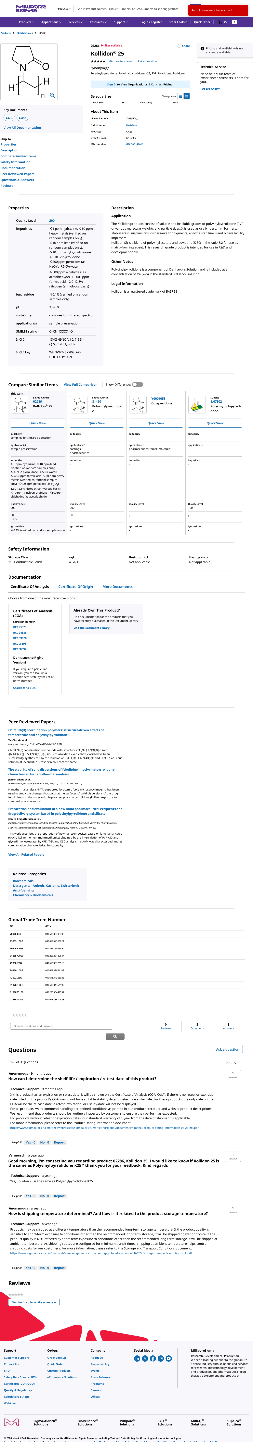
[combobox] (127, 8)
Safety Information (15, 162)
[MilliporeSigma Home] (31, 9)
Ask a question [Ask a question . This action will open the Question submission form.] (147, 61)
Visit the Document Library (91, 628)
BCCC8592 (19, 649)
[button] (151, 22)
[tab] (8, 33)
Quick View (37, 423)
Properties (8, 144)
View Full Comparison (80, 384)
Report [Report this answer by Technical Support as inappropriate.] (59, 1132)
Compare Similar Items (18, 156)
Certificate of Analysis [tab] (30, 586)
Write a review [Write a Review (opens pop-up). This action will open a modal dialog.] (125, 61)
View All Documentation (22, 128)
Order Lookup (177, 22)
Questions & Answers (17, 180)
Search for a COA (24, 688)
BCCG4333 (20, 632)
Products (5, 33)
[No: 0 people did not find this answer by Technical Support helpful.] (44, 1132)
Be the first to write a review (36, 1293)
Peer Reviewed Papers (17, 174)
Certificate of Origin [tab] (75, 586)
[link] (19, 1015)
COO (22, 118)
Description (9, 150)
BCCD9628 (20, 638)
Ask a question (227, 1039)
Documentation (12, 168)
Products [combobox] (62, 8)
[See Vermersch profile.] (17, 1145)
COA (9, 118)
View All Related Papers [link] (26, 854)
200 (52, 220)
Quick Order (202, 22)
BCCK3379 (19, 627)
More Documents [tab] (117, 586)
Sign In (111, 84)
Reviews (6, 185)
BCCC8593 (19, 643)
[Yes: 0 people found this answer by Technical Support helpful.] (30, 1132)
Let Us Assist (210, 89)
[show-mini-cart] (227, 22)
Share (183, 46)
